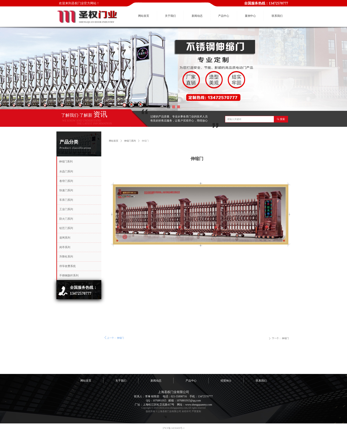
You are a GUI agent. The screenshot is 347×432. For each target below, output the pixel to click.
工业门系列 (66, 209)
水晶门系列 (66, 171)
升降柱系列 (66, 256)
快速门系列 (66, 190)
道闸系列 (64, 237)
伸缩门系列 (130, 140)
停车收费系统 (67, 266)
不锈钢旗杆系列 (68, 275)
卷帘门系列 (66, 181)
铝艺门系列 (66, 228)
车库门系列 (66, 199)
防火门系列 (66, 218)
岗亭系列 (64, 247)
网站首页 (113, 140)
